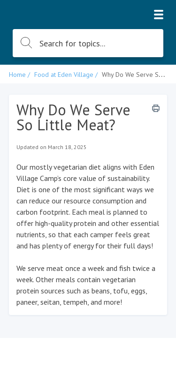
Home (17, 74)
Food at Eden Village (63, 74)
